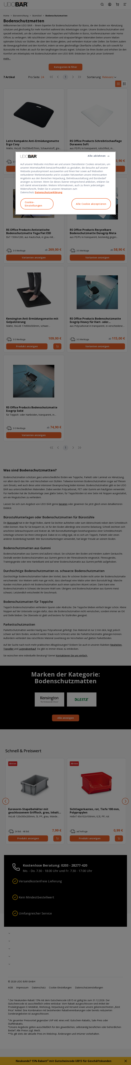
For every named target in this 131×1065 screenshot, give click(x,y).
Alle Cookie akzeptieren (91, 203)
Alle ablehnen (97, 155)
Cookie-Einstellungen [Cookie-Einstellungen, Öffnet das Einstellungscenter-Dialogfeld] (33, 204)
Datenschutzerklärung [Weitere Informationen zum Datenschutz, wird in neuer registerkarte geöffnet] (48, 192)
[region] (65, 183)
